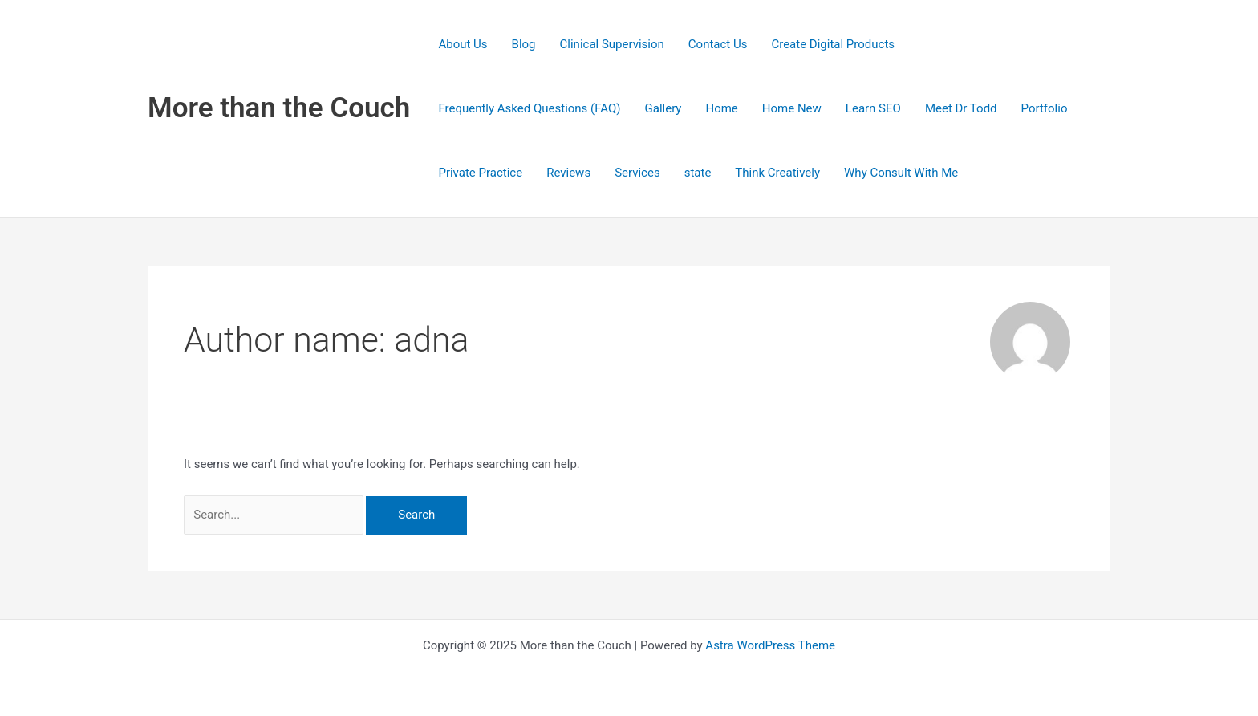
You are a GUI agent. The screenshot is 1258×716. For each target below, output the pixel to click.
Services (637, 172)
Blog (524, 44)
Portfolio (1044, 108)
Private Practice (480, 172)
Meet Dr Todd (961, 108)
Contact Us (718, 44)
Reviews (568, 172)
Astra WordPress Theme (770, 645)
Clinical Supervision (612, 44)
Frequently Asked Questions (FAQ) (529, 108)
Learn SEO (873, 108)
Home (721, 108)
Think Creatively (777, 172)
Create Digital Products (833, 44)
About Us (462, 44)
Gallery (663, 108)
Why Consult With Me (901, 172)
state (698, 172)
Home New (792, 108)
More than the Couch (279, 108)
